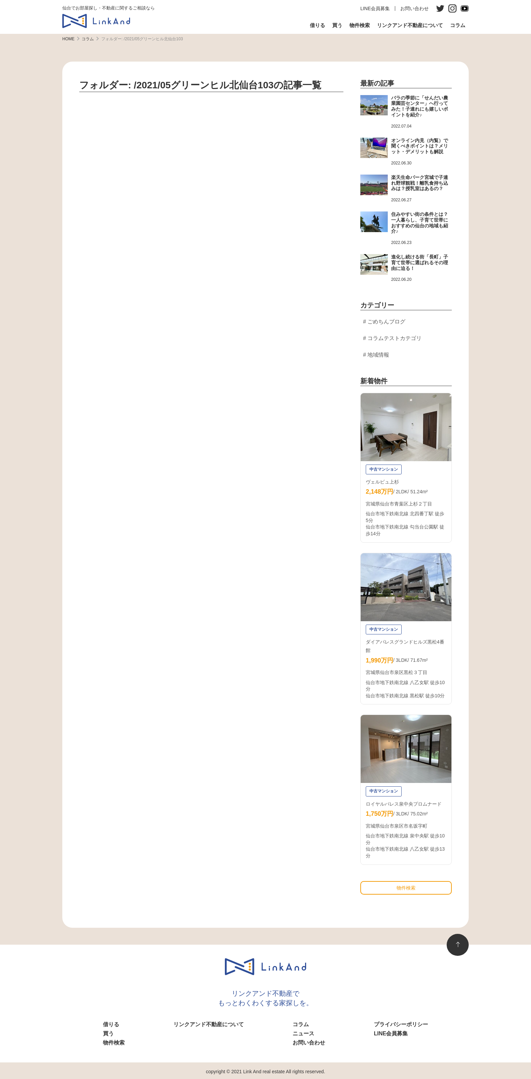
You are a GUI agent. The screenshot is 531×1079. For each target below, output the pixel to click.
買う (337, 25)
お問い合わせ (414, 8)
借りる (317, 25)
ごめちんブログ (386, 321)
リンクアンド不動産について (410, 25)
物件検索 (359, 25)
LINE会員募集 (375, 8)
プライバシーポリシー (401, 1024)
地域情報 (378, 355)
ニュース (303, 1033)
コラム (457, 25)
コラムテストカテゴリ (394, 338)
